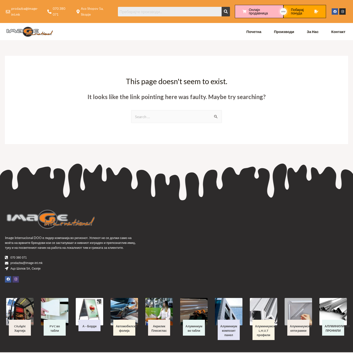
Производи (284, 32)
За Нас (313, 32)
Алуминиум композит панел (228, 331)
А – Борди (89, 327)
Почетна (253, 32)
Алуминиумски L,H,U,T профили (266, 331)
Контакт (338, 32)
